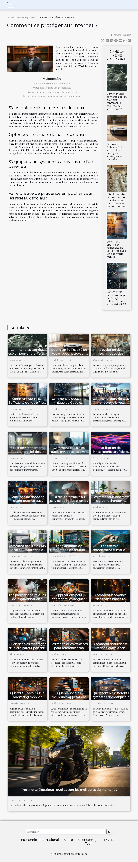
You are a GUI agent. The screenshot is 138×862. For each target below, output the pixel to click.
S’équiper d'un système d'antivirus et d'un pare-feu (52, 92)
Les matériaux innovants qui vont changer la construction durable (110, 501)
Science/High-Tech (26, 17)
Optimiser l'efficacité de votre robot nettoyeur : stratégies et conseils (115, 151)
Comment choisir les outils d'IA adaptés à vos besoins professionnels (69, 452)
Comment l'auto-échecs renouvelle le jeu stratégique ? (111, 402)
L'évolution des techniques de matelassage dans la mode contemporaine (116, 200)
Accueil (10, 17)
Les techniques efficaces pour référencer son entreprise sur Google (69, 648)
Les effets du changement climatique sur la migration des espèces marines (110, 552)
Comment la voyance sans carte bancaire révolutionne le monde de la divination (111, 601)
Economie (29, 840)
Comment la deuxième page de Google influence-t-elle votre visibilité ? (116, 298)
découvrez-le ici (83, 126)
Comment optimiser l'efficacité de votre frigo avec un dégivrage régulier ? (116, 249)
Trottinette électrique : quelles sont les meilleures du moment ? (69, 790)
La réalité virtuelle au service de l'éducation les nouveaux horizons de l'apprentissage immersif (69, 503)
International (48, 840)
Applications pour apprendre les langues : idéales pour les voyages (69, 599)
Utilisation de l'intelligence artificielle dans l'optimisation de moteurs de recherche (110, 454)
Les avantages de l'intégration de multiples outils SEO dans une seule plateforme (69, 552)
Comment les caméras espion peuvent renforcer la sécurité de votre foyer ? (117, 101)
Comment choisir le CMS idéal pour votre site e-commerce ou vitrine (27, 550)
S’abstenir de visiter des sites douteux (52, 83)
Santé (68, 840)
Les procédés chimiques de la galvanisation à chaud (27, 599)
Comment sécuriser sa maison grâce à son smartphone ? (111, 648)
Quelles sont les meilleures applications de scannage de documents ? (69, 699)
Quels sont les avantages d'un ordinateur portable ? (27, 648)
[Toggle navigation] (10, 4)
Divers (109, 840)
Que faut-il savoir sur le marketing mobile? (27, 695)
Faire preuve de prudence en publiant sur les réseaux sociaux (52, 96)
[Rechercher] (65, 831)
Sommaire (53, 78)
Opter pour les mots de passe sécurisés (52, 87)
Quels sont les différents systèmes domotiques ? (110, 695)
